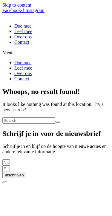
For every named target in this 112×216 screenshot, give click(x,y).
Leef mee (23, 31)
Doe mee (22, 25)
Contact (21, 42)
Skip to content (16, 5)
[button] (56, 52)
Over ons (23, 36)
